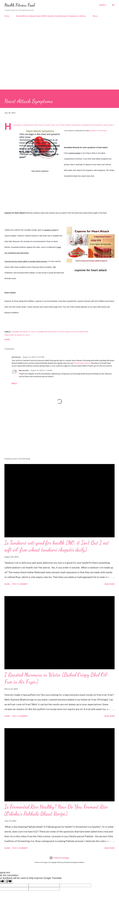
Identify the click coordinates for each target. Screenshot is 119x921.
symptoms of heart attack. (98, 130)
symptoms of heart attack (17, 335)
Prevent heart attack (82, 363)
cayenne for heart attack (23, 332)
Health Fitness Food (19, 5)
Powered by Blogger (59, 858)
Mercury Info (24, 370)
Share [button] (7, 339)
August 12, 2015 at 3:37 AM (33, 357)
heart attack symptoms (76, 332)
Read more (110, 584)
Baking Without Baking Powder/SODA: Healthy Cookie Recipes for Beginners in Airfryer (51, 16)
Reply (14, 383)
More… (95, 16)
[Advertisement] (59, 39)
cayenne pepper (44, 332)
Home (6, 16)
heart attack (57, 332)
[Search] (102, 5)
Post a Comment (20, 584)
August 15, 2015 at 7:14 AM (41, 370)
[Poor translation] (9, 881)
